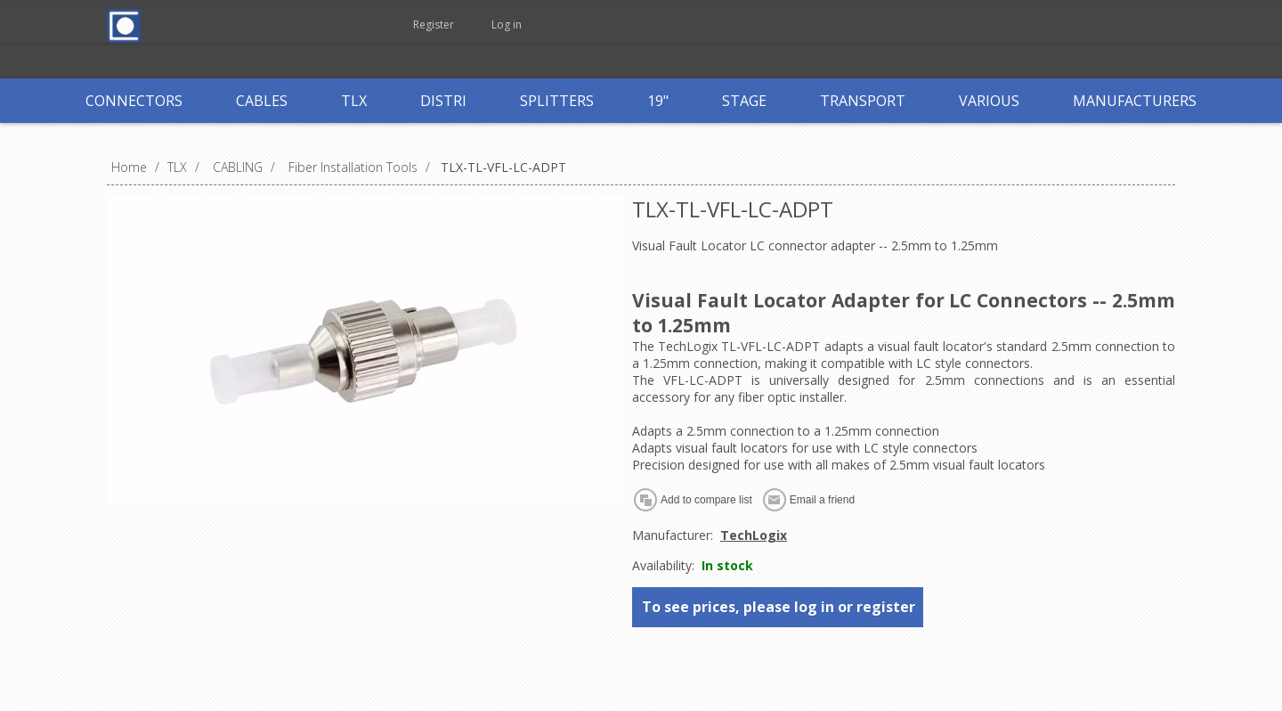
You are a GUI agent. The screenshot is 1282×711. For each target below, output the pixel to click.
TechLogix (753, 535)
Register (433, 24)
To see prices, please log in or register (778, 607)
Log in (506, 24)
